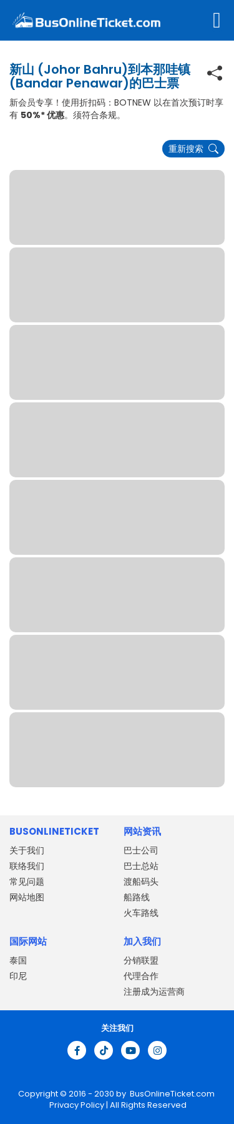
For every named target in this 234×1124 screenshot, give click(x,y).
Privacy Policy (75, 1105)
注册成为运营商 (154, 991)
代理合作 (141, 976)
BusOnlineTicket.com (172, 1094)
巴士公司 (141, 850)
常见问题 (26, 881)
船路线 (137, 897)
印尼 (18, 976)
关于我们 (26, 850)
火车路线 (141, 913)
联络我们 (26, 866)
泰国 (18, 960)
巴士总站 (141, 866)
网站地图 (26, 897)
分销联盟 (141, 960)
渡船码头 (141, 881)
